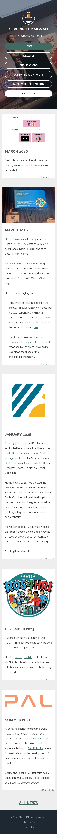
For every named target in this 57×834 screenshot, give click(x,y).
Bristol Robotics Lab (36, 738)
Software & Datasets (28, 74)
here (18, 170)
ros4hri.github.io (23, 657)
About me (28, 93)
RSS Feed (29, 827)
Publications (29, 65)
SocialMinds (16, 263)
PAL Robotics (35, 748)
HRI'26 (8, 239)
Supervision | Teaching (28, 84)
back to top (48, 177)
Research (28, 55)
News (28, 46)
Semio (38, 347)
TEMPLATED (33, 822)
